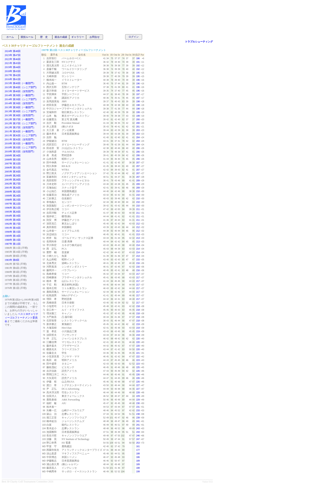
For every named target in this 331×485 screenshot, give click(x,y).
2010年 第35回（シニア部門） (21, 147)
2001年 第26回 (12, 187)
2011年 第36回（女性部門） (20, 139)
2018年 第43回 (12, 71)
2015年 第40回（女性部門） (20, 91)
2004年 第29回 (12, 175)
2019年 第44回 (12, 67)
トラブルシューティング (199, 41)
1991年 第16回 (12, 227)
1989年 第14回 (12, 235)
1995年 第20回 (12, 211)
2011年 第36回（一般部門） (20, 131)
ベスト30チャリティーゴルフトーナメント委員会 (21, 318)
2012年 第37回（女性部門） (20, 127)
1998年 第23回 (12, 199)
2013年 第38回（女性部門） (20, 115)
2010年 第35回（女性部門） (20, 151)
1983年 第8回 (12, 259)
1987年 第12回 (12, 243)
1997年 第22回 (12, 203)
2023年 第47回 (12, 55)
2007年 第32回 (12, 163)
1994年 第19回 (12, 215)
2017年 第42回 (12, 75)
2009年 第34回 (12, 155)
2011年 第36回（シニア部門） (21, 135)
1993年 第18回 (12, 219)
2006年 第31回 (12, 167)
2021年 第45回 (12, 63)
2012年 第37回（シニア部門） (21, 123)
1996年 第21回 (12, 207)
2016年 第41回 (12, 79)
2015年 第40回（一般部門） (20, 83)
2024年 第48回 (12, 51)
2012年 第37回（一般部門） (20, 119)
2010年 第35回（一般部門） (20, 143)
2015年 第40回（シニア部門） (21, 87)
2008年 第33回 (12, 159)
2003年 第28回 (12, 179)
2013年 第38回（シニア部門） (21, 111)
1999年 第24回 (12, 195)
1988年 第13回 (12, 239)
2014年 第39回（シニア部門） (21, 99)
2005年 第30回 (12, 171)
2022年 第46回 (12, 59)
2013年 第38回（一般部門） (20, 107)
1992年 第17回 (12, 223)
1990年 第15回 (12, 231)
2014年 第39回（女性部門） (20, 103)
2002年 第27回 (12, 183)
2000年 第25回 (12, 191)
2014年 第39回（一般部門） (20, 95)
